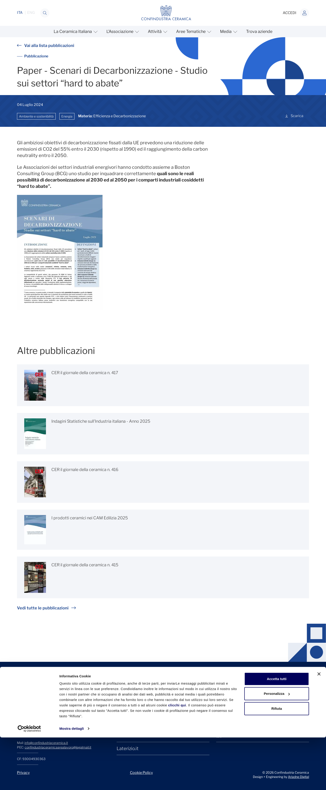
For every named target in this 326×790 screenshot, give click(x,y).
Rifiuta (276, 761)
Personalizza (277, 746)
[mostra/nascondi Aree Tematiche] (193, 31)
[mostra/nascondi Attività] (157, 31)
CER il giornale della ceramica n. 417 (84, 372)
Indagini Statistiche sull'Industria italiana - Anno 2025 (100, 421)
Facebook (231, 709)
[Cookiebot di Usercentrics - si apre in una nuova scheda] (29, 781)
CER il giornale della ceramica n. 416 (84, 469)
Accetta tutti (277, 731)
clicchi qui (177, 758)
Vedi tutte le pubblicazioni (46, 608)
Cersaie (125, 709)
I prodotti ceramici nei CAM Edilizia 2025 (89, 517)
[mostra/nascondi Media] (228, 31)
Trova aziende (259, 31)
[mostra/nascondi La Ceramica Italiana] (75, 31)
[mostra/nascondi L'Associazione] (122, 31)
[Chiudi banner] (319, 726)
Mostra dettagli (71, 781)
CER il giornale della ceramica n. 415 (84, 564)
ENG (31, 13)
